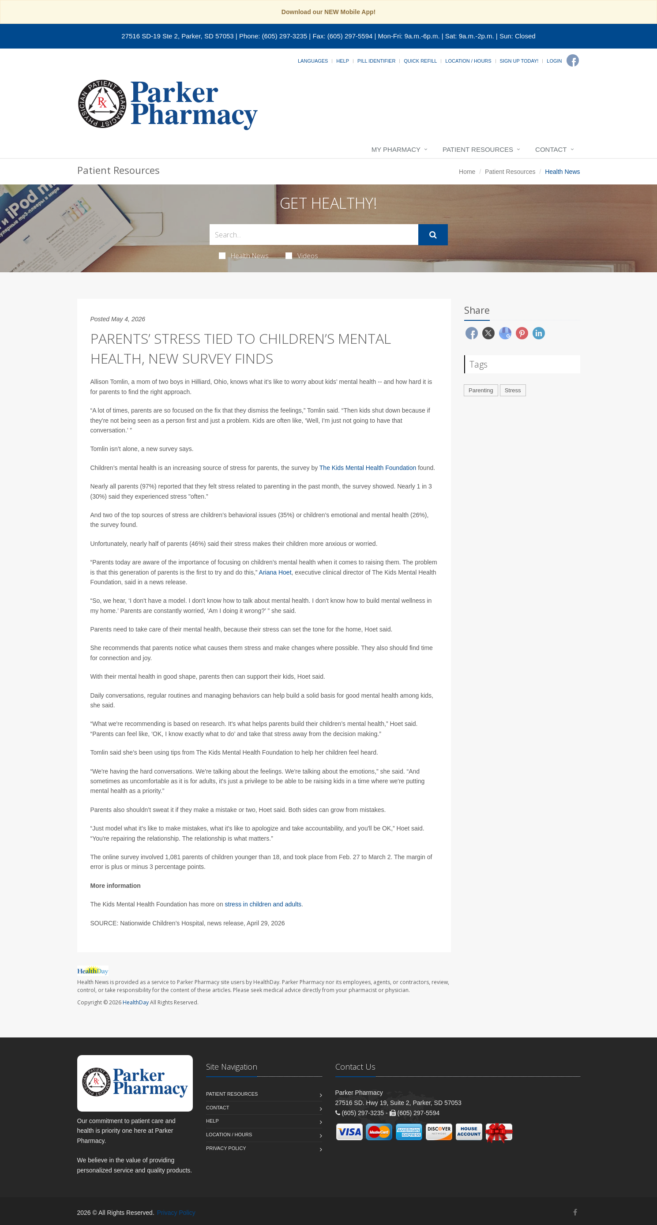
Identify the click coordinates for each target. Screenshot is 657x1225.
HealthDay (136, 1002)
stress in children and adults (263, 904)
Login (554, 61)
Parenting (481, 390)
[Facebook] (573, 60)
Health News (244, 255)
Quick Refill (420, 61)
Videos (301, 255)
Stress (513, 390)
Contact (551, 149)
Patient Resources (478, 149)
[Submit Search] (433, 234)
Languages (313, 61)
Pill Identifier (376, 61)
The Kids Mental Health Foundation (367, 467)
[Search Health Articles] (314, 234)
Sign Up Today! (519, 61)
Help (342, 61)
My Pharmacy (396, 149)
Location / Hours (468, 61)
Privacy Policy (226, 1148)
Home (467, 171)
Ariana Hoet (275, 572)
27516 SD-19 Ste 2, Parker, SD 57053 (177, 36)
